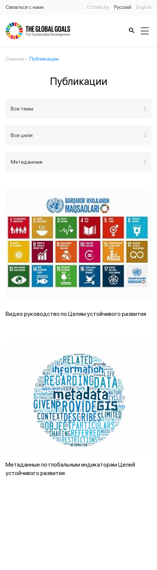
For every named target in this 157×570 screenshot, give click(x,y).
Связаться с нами (25, 7)
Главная (15, 59)
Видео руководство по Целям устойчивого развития (76, 313)
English (143, 7)
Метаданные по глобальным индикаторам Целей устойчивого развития (70, 469)
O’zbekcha (98, 7)
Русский (122, 7)
